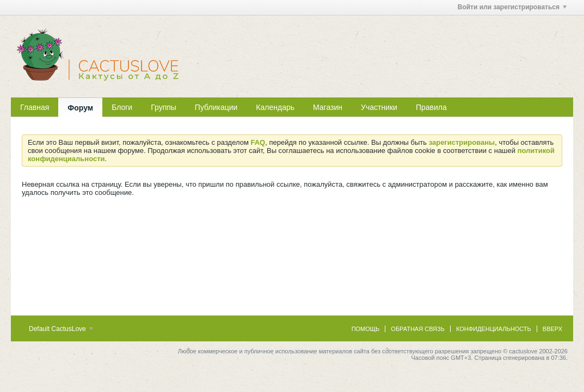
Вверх (552, 329)
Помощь (366, 329)
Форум (80, 107)
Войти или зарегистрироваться (512, 7)
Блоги (122, 107)
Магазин (327, 107)
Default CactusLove (61, 329)
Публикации (216, 107)
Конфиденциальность (493, 329)
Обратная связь (418, 329)
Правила (431, 107)
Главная (34, 107)
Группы (163, 107)
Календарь (275, 107)
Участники (379, 107)
